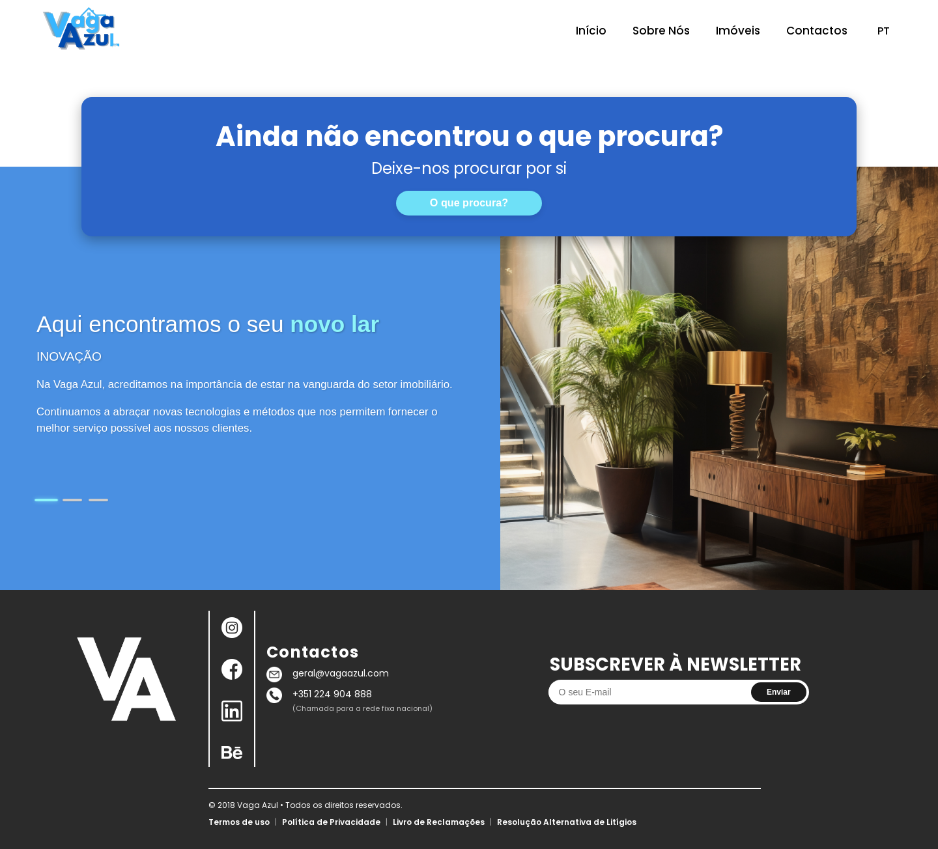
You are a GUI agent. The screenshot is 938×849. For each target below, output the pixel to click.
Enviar (779, 692)
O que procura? (469, 202)
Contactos (816, 30)
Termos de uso (239, 822)
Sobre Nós (661, 30)
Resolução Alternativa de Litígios (566, 822)
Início (591, 30)
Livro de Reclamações (439, 822)
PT (883, 30)
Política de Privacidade (331, 822)
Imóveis (738, 30)
